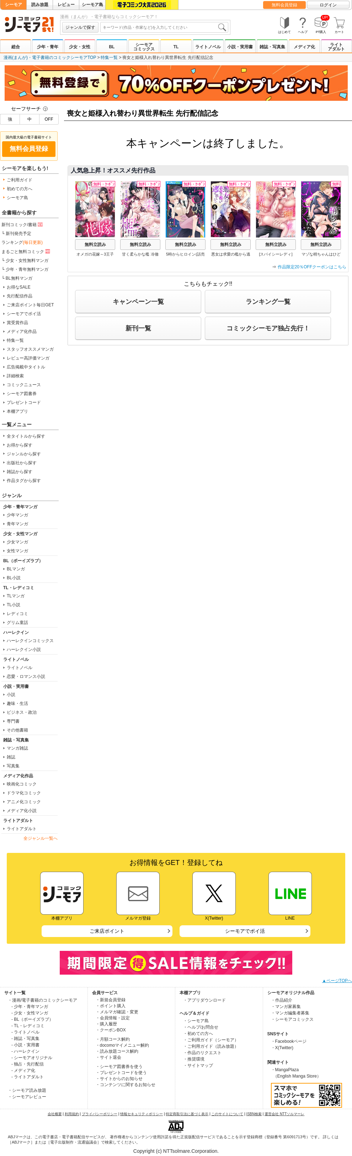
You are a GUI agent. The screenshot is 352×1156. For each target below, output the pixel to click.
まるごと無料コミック (26, 251)
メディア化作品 (22, 331)
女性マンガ (17, 550)
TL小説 (13, 604)
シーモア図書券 (22, 393)
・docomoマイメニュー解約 (122, 1045)
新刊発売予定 (18, 233)
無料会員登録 (284, 4)
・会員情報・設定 (113, 1017)
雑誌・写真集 (272, 46)
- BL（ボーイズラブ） (32, 1019)
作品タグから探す (24, 480)
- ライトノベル (25, 1032)
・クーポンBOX (111, 1030)
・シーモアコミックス (292, 1019)
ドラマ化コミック (24, 792)
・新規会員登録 (111, 999)
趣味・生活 (17, 703)
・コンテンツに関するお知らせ (125, 1084)
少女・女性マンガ (20, 533)
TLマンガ (16, 595)
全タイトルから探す (26, 436)
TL (176, 46)
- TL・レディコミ (27, 1025)
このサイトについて (227, 1114)
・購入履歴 (106, 1023)
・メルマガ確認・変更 (117, 1011)
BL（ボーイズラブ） (23, 560)
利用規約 (72, 1114)
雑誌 (11, 757)
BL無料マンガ (19, 278)
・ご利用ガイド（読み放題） (211, 1046)
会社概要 (55, 1114)
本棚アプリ (17, 411)
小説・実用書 (240, 46)
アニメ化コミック (24, 801)
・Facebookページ (289, 1041)
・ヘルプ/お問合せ (200, 1027)
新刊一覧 (138, 328)
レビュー (66, 4)
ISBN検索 (254, 1114)
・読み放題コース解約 (117, 1051)
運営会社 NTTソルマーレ (284, 1114)
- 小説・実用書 (25, 1044)
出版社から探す (22, 462)
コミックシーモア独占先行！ (268, 328)
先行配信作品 (19, 296)
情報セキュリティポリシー (141, 1114)
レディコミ (17, 613)
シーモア (13, 4)
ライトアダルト (336, 46)
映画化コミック (22, 784)
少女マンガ (17, 541)
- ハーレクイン (25, 1051)
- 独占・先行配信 (27, 1064)
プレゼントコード (24, 402)
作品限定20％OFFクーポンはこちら (312, 266)
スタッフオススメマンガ (30, 349)
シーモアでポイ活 (24, 313)
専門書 (13, 721)
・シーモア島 (196, 1020)
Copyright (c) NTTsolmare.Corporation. (176, 1151)
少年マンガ (17, 515)
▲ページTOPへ (337, 980)
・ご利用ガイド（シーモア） (211, 1039)
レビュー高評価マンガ (28, 358)
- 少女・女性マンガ (29, 1012)
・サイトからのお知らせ (119, 1078)
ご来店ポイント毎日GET (30, 304)
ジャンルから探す (24, 453)
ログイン (328, 4)
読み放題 (39, 4)
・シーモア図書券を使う (119, 1066)
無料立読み (95, 244)
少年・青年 (47, 46)
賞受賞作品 (17, 322)
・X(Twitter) (282, 1047)
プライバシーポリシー (99, 1114)
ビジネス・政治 (22, 712)
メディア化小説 (22, 810)
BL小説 (14, 577)
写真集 (13, 765)
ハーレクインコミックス (30, 640)
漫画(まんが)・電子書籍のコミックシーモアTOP (50, 57)
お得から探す (19, 445)
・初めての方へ (198, 1033)
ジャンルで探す (80, 27)
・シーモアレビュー (27, 1096)
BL (111, 46)
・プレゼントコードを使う (121, 1072)
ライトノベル (208, 46)
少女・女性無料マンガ (27, 260)
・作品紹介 (281, 1000)
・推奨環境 (193, 1059)
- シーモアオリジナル (31, 1057)
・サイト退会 (108, 1057)
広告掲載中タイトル (26, 367)
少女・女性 (79, 46)
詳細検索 (15, 375)
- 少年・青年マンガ (29, 1006)
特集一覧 (109, 57)
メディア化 (304, 46)
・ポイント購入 (111, 1005)
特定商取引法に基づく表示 (187, 1114)
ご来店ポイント (107, 931)
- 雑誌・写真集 (25, 1038)
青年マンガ (17, 523)
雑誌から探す (19, 471)
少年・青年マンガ (20, 506)
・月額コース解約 (113, 1039)
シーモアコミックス (144, 46)
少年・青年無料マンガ (27, 269)
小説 (11, 694)
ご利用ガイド (19, 179)
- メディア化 (23, 1070)
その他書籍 (17, 730)
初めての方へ (19, 188)
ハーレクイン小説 (24, 649)
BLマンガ (16, 568)
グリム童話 (17, 622)
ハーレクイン (16, 632)
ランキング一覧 (268, 301)
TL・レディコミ (18, 587)
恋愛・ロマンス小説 (26, 676)
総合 (15, 46)
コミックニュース (24, 384)
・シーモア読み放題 (27, 1090)
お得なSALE (19, 287)
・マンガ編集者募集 (290, 1012)
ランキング (22, 242)
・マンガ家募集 (286, 1006)
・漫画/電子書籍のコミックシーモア (42, 1000)
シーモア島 (92, 4)
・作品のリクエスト (202, 1052)
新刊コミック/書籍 (22, 224)
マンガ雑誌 (17, 748)
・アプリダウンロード (204, 1000)
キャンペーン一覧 (138, 301)
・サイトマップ (198, 1065)
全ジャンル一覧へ (40, 838)
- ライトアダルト (27, 1076)
